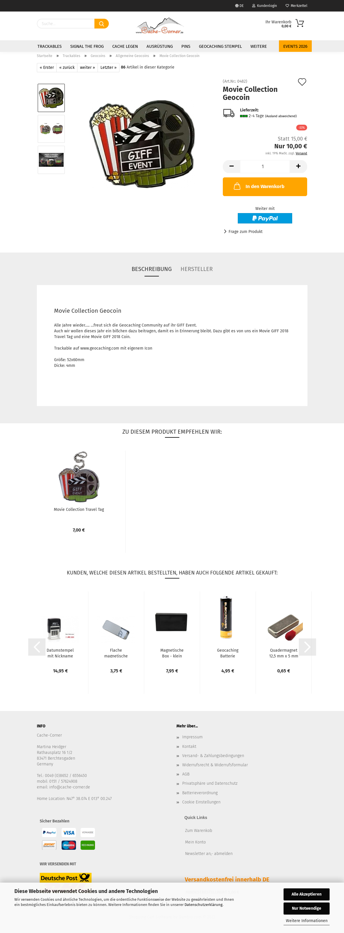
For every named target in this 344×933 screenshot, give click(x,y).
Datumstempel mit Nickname (60, 653)
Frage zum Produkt (246, 231)
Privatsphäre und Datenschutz (209, 783)
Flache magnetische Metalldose (116, 653)
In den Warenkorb (258, 186)
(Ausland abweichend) (281, 116)
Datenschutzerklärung (204, 904)
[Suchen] (101, 24)
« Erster (47, 67)
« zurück (67, 67)
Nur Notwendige (306, 908)
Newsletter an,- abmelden (209, 853)
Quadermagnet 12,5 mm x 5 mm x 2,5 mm (283, 653)
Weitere (258, 46)
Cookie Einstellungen (201, 802)
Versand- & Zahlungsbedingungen (213, 755)
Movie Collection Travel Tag (79, 509)
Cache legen (125, 46)
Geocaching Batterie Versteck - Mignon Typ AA (228, 653)
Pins (185, 46)
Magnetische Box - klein (172, 653)
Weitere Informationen (307, 920)
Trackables (49, 46)
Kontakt (189, 746)
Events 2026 (295, 46)
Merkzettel (296, 6)
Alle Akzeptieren (307, 894)
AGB (185, 774)
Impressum (192, 737)
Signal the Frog (87, 46)
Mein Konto (195, 842)
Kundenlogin (264, 6)
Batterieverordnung (200, 792)
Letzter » (108, 67)
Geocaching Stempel (220, 46)
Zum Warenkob (198, 830)
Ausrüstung (160, 46)
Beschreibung (152, 269)
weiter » (87, 67)
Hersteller (196, 269)
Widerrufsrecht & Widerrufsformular (215, 765)
